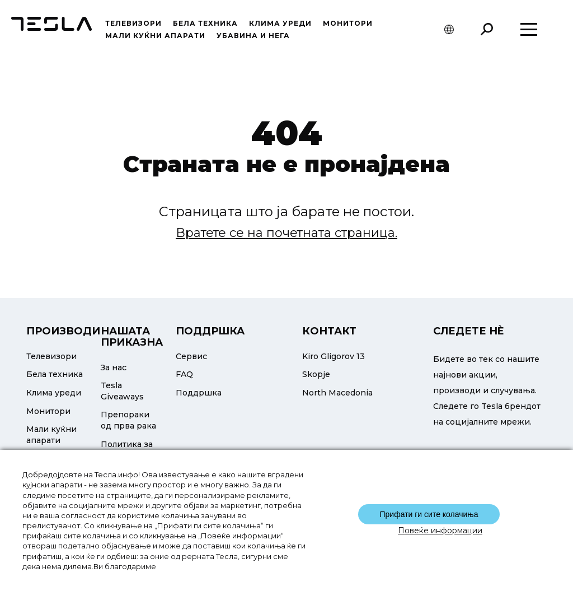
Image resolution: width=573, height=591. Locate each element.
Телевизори (133, 23)
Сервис (191, 356)
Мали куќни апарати (155, 35)
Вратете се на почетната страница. (286, 232)
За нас (113, 367)
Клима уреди (280, 23)
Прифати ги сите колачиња (428, 514)
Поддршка (199, 393)
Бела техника (205, 23)
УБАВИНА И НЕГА (253, 35)
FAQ (184, 374)
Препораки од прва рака (128, 420)
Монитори (348, 23)
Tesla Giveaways (122, 391)
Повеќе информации (440, 530)
